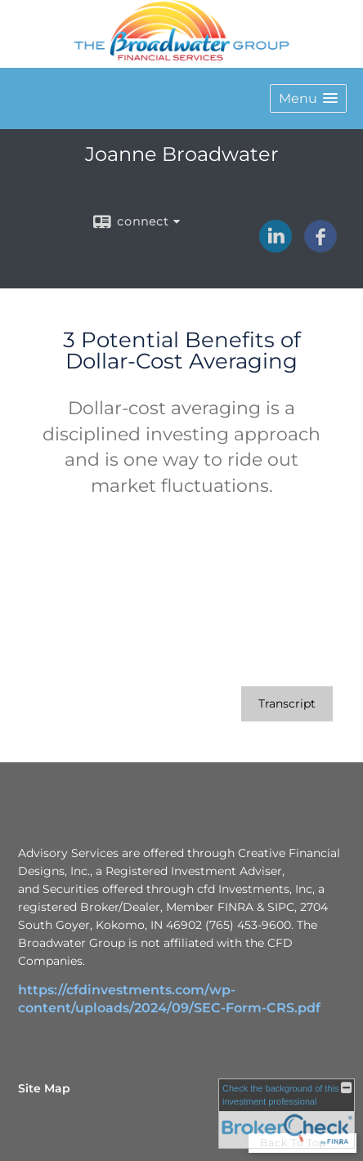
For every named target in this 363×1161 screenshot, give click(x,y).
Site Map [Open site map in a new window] (44, 1088)
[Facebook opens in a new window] (320, 247)
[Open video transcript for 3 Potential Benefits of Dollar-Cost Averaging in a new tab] (287, 703)
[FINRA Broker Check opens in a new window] (286, 1113)
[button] (308, 98)
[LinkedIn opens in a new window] (275, 247)
